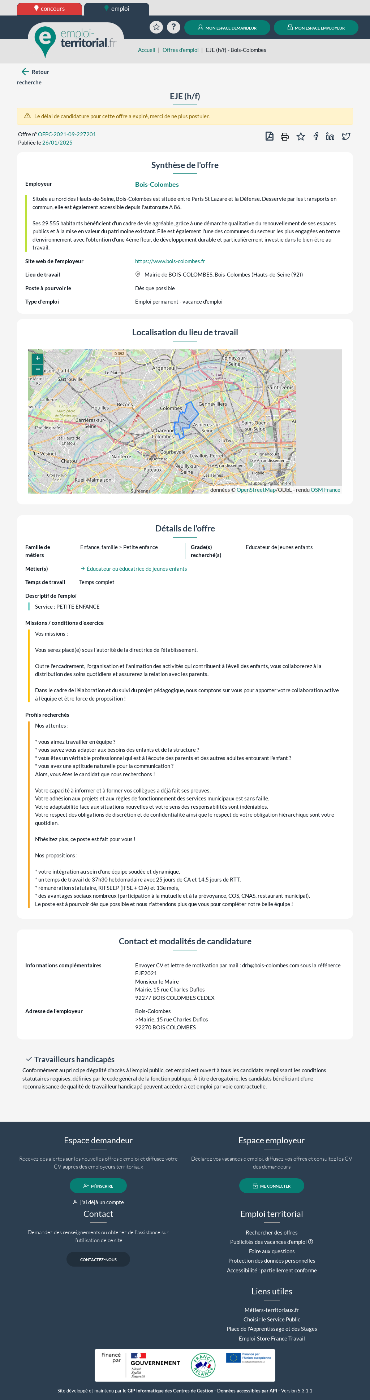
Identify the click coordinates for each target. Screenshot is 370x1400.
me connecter (272, 1186)
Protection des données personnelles (271, 1260)
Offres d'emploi (181, 50)
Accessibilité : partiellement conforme (272, 1270)
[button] (37, 359)
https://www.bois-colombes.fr (170, 261)
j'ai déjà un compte (98, 1202)
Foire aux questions (272, 1251)
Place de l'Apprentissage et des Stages (272, 1328)
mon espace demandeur (227, 27)
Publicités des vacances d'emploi (268, 1241)
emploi (116, 8)
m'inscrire (98, 1186)
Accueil (146, 50)
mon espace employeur (316, 27)
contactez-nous (98, 1259)
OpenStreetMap (256, 489)
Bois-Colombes (157, 184)
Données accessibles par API (247, 1391)
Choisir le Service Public (272, 1319)
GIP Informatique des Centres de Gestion (170, 1391)
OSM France (325, 489)
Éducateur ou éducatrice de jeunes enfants (133, 568)
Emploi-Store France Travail (272, 1338)
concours (49, 8)
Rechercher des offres (272, 1232)
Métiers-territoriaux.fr (272, 1310)
